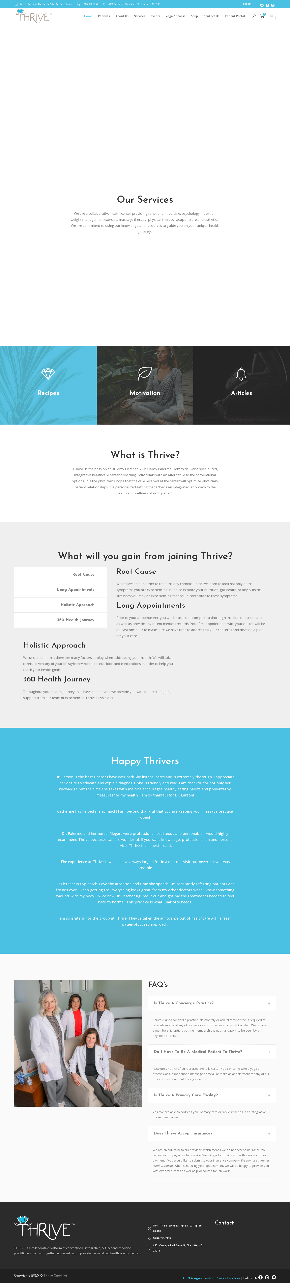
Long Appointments (75, 590)
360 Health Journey (75, 620)
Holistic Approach (77, 605)
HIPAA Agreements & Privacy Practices (211, 1278)
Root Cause (83, 575)
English (247, 4)
